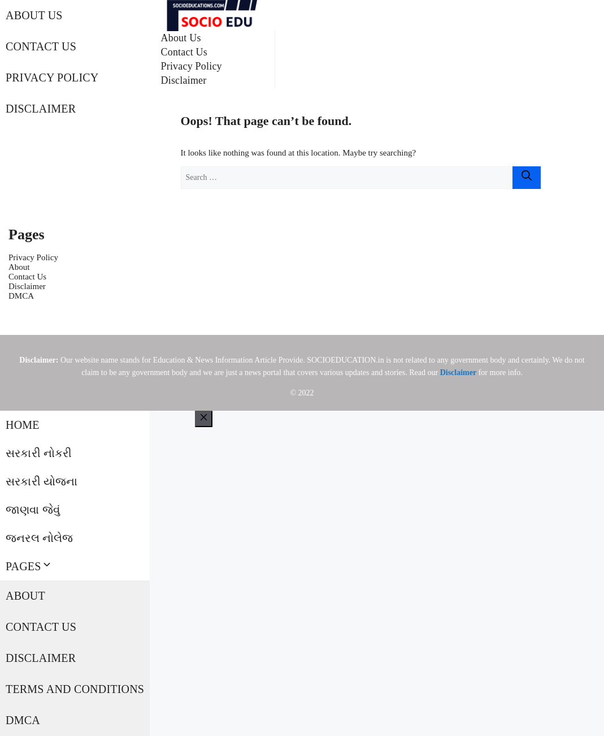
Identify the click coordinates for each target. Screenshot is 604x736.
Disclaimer (41, 108)
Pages (29, 566)
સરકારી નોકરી (39, 453)
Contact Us (41, 46)
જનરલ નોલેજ (39, 538)
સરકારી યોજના (42, 481)
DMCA (21, 295)
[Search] (526, 177)
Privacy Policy (52, 77)
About (19, 267)
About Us (34, 15)
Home (23, 425)
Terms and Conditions (75, 689)
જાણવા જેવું (33, 509)
